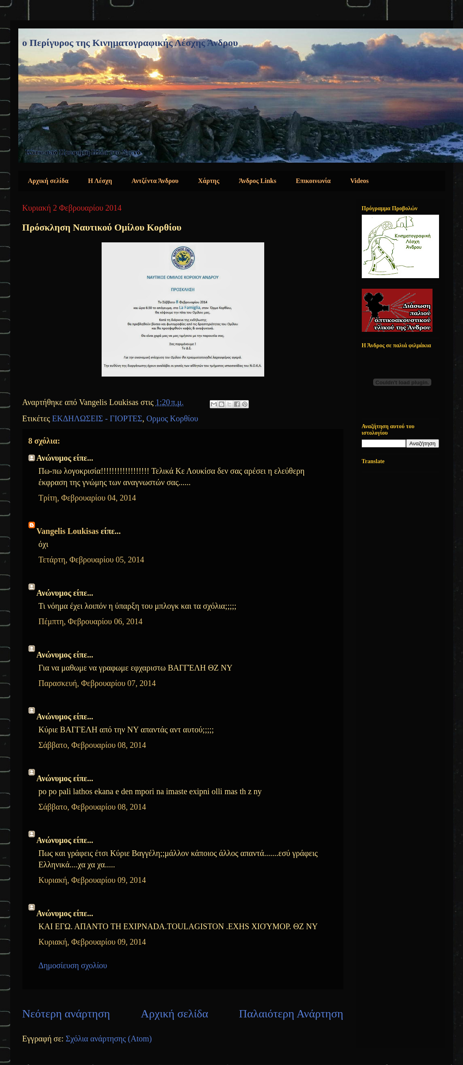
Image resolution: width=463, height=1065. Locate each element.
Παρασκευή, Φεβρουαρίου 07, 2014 (97, 683)
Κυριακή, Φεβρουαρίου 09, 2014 (92, 880)
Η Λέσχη (100, 180)
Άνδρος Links (257, 180)
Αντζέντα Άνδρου (155, 180)
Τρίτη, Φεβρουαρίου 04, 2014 (87, 497)
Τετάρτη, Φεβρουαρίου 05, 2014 (91, 559)
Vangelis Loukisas (68, 531)
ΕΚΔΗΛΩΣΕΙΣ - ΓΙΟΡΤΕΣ (97, 418)
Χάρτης (208, 180)
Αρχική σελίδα (48, 180)
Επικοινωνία (313, 180)
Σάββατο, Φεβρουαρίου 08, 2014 (92, 744)
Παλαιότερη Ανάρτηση (291, 1013)
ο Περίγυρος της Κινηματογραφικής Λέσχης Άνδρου (130, 42)
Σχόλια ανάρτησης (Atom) (109, 1038)
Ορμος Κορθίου (172, 418)
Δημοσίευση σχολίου (73, 965)
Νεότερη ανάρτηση (66, 1013)
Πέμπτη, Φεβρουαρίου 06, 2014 (91, 621)
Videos (359, 180)
